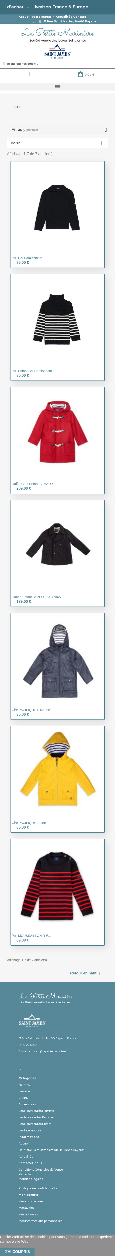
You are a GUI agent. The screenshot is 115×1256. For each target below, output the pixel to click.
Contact (79, 16)
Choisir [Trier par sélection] (57, 143)
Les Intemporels (30, 1130)
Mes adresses (28, 1214)
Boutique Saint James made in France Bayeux (51, 1150)
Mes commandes (31, 1201)
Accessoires (27, 1104)
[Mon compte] (29, 74)
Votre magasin (43, 16)
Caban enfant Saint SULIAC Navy (36, 597)
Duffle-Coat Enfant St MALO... (34, 484)
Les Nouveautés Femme (36, 1117)
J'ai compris (17, 1252)
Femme (24, 1091)
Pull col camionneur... (28, 258)
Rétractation (27, 1174)
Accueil (25, 16)
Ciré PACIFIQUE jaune (29, 823)
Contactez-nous (30, 1163)
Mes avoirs (26, 1208)
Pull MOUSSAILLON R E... (31, 936)
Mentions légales (31, 1179)
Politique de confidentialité (38, 1188)
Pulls (16, 107)
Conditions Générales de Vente (41, 1169)
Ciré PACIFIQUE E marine (31, 710)
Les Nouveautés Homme (36, 1111)
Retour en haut (86, 973)
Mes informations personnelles (40, 1221)
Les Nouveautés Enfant (35, 1124)
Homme (25, 1084)
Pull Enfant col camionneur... (33, 371)
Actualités (64, 16)
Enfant (23, 1097)
